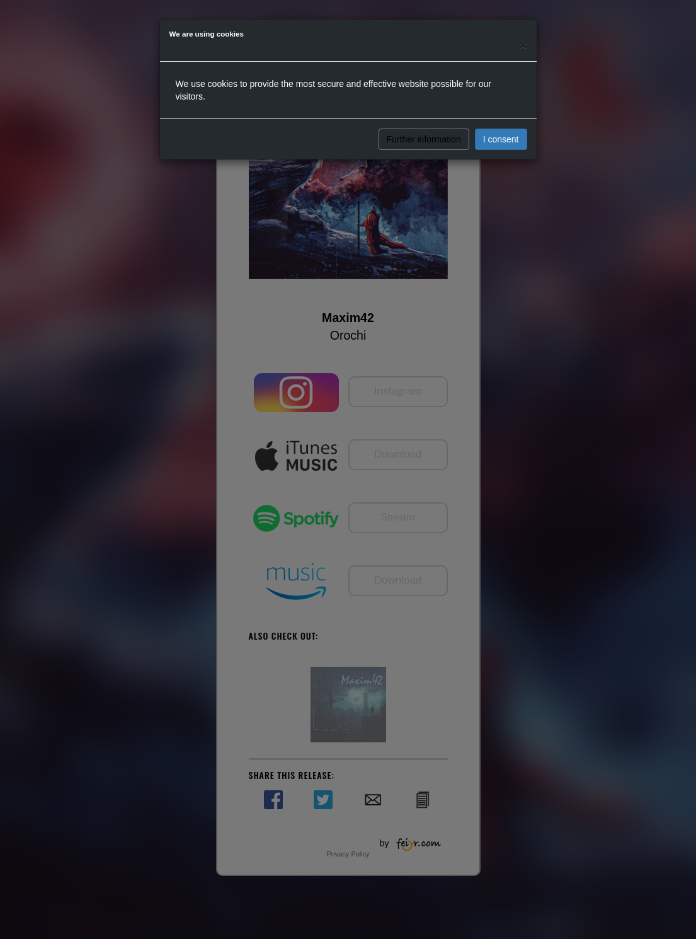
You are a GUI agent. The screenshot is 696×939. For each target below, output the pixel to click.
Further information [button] (424, 139)
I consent (501, 139)
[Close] (523, 45)
